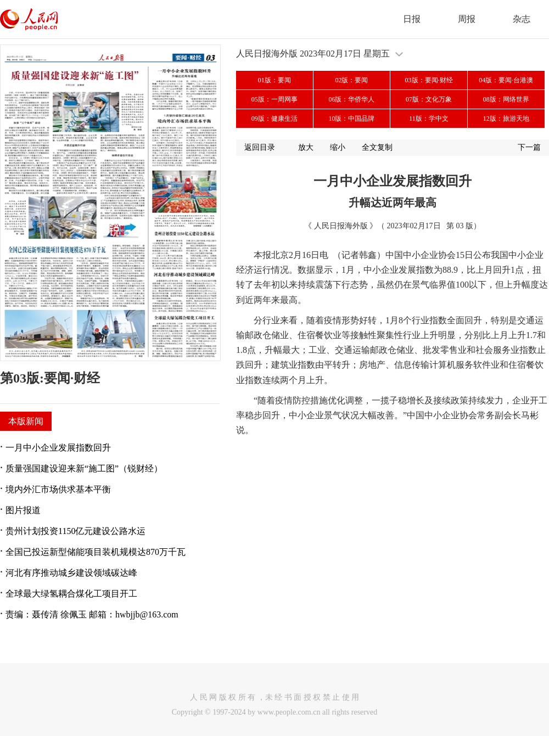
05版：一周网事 (274, 99)
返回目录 (259, 147)
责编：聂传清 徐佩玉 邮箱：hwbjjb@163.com (91, 614)
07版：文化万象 (429, 99)
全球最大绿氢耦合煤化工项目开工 (71, 593)
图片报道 (23, 510)
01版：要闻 (274, 80)
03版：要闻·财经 (429, 80)
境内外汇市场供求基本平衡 (58, 489)
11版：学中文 (429, 118)
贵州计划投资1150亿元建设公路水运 (75, 531)
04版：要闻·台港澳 (506, 80)
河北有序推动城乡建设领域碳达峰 (71, 572)
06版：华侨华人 (351, 99)
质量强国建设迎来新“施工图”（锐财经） (84, 468)
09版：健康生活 (274, 118)
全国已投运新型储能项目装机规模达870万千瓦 (95, 552)
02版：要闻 (351, 80)
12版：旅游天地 (506, 118)
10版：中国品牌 (351, 118)
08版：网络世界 (506, 99)
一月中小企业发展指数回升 (58, 447)
